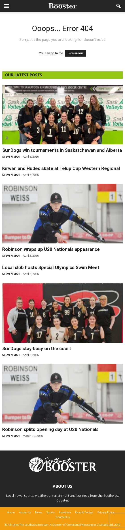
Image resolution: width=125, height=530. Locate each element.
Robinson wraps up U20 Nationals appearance (51, 249)
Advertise (65, 512)
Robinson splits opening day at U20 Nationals (50, 429)
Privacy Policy (105, 512)
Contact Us (63, 517)
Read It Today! (84, 512)
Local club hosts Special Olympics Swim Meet (50, 267)
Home (11, 512)
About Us (25, 512)
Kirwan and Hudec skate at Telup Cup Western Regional (61, 168)
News (38, 512)
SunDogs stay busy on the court (36, 348)
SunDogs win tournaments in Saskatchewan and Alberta (62, 150)
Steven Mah (11, 157)
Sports (50, 512)
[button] (118, 6)
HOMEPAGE (76, 53)
